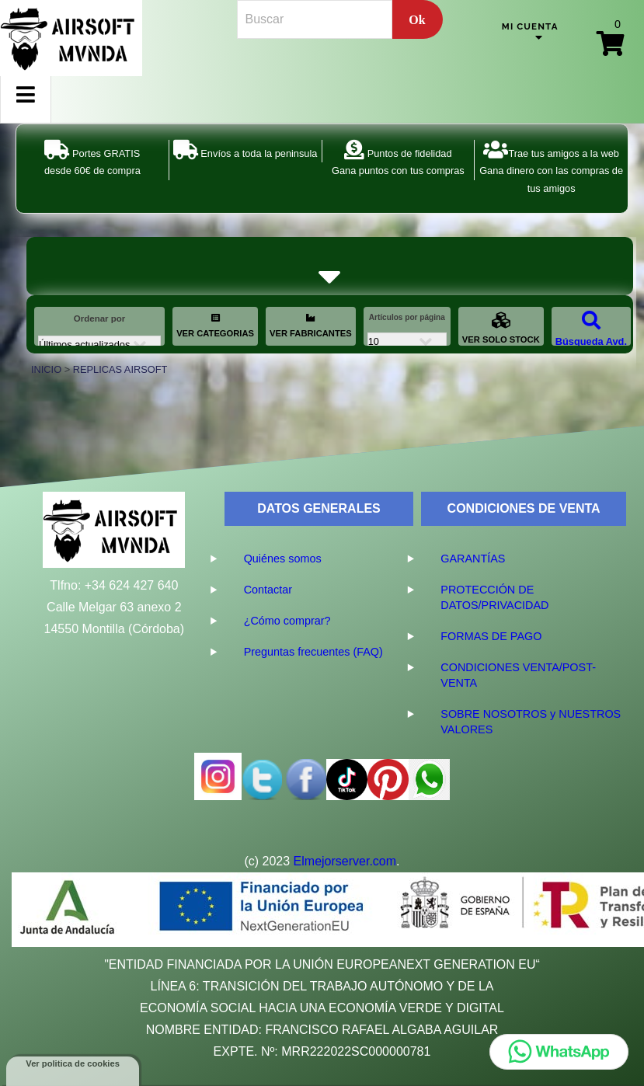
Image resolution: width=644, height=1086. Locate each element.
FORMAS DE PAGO (490, 636)
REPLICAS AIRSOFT (120, 369)
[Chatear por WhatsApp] (558, 1052)
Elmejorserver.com (345, 861)
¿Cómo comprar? (287, 620)
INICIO (46, 369)
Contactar (268, 589)
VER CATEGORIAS (215, 325)
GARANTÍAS (472, 558)
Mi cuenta (530, 26)
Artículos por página (407, 317)
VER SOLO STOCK (501, 327)
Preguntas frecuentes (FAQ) (313, 652)
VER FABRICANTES (311, 325)
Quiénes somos (283, 558)
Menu (25, 107)
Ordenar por (100, 318)
